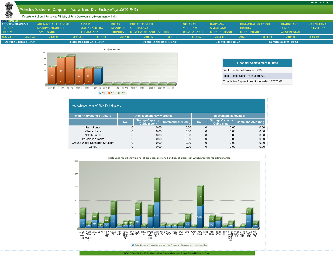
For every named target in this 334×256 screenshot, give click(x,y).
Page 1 (5, 21)
